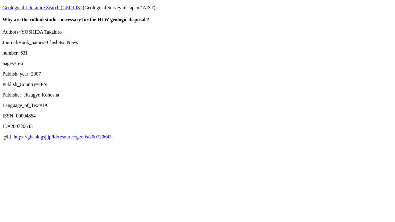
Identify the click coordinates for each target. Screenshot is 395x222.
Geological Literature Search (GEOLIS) (41, 7)
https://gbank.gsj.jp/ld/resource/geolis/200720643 (62, 136)
